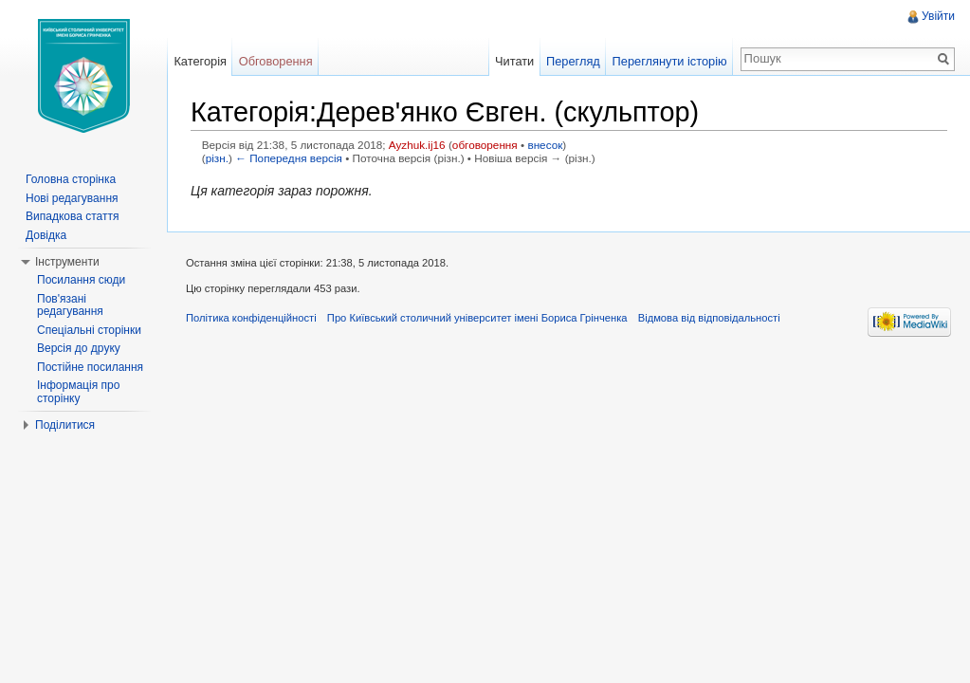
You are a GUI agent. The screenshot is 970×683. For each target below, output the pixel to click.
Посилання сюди (81, 279)
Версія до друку (78, 348)
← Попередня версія (288, 158)
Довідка (46, 235)
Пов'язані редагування (70, 305)
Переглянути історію (670, 61)
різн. (217, 158)
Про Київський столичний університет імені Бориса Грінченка (477, 317)
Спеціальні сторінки (89, 330)
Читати (514, 61)
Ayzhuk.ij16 (417, 144)
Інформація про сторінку (78, 391)
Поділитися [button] (65, 425)
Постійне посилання (90, 367)
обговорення (485, 144)
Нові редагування (72, 198)
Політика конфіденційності (251, 317)
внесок (544, 144)
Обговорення (276, 61)
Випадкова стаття (72, 216)
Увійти (938, 16)
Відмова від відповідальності (709, 317)
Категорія (200, 61)
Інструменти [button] (67, 261)
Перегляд (573, 61)
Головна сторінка (71, 179)
